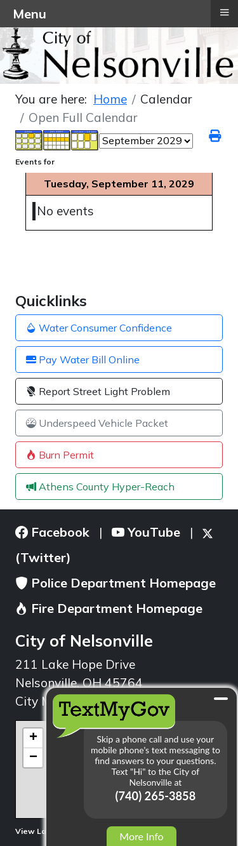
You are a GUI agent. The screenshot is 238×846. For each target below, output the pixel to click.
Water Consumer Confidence (99, 327)
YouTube (146, 532)
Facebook (52, 532)
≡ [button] (224, 12)
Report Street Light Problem (98, 391)
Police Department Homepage (115, 583)
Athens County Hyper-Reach (100, 486)
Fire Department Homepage (108, 608)
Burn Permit (60, 454)
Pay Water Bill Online (83, 359)
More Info (141, 836)
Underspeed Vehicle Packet (97, 423)
